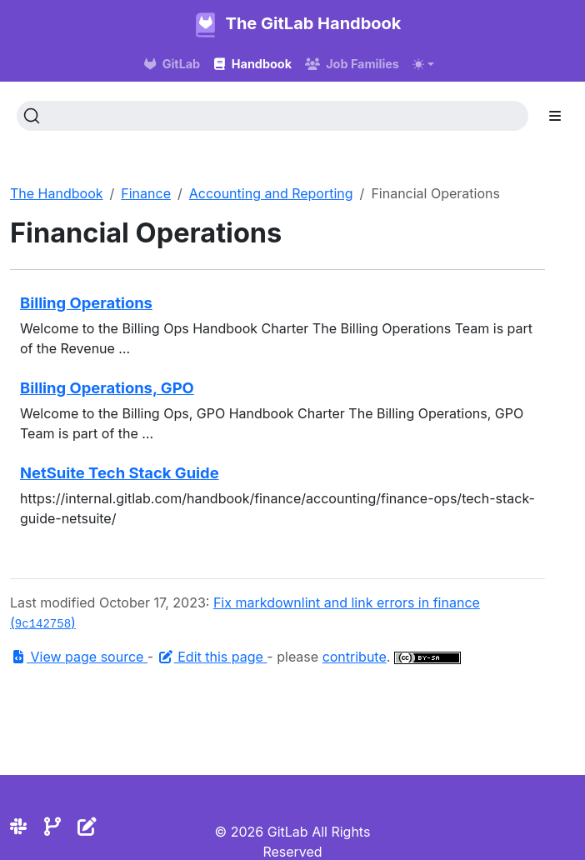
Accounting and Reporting (271, 193)
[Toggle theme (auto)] (423, 64)
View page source (79, 656)
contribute (354, 656)
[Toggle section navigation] (555, 115)
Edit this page (213, 656)
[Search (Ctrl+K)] (272, 116)
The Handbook (56, 193)
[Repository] (52, 826)
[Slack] (18, 826)
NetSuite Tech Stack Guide (119, 472)
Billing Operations (86, 302)
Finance (146, 193)
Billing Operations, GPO (107, 387)
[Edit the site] (87, 826)
